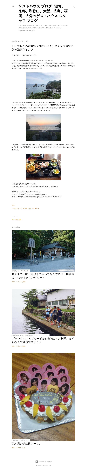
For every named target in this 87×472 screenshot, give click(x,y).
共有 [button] (13, 205)
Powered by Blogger (43, 461)
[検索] (73, 6)
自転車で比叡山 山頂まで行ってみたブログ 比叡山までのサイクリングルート (43, 275)
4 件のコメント (20, 448)
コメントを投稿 (16, 219)
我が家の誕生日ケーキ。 (26, 443)
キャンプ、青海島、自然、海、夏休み (28, 208)
